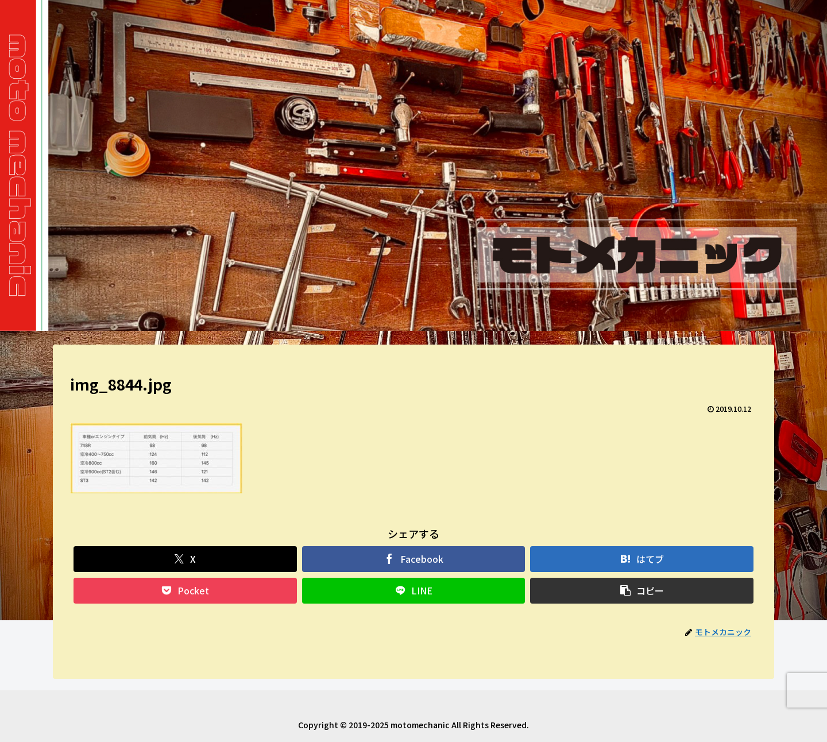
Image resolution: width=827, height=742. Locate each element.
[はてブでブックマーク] (641, 559)
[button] (641, 591)
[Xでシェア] (185, 559)
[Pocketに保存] (185, 591)
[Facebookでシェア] (413, 559)
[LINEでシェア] (413, 591)
